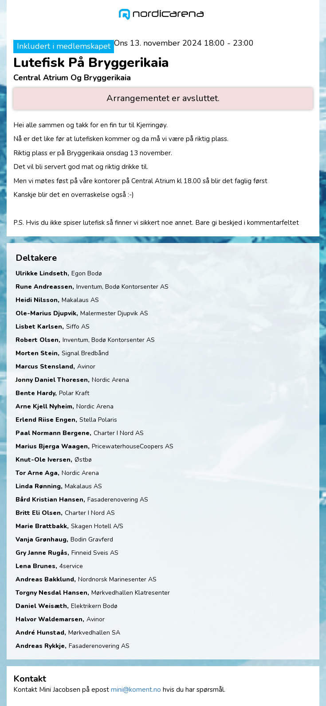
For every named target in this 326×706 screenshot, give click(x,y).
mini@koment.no (136, 689)
